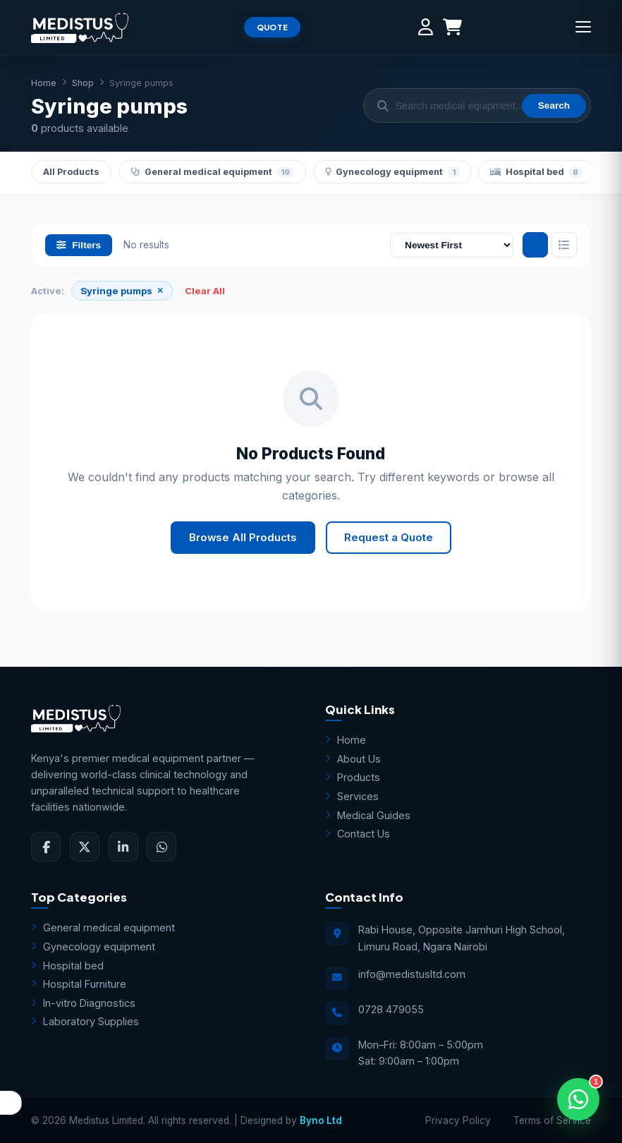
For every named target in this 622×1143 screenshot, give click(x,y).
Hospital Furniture (78, 984)
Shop (83, 83)
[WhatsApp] (161, 846)
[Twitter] (84, 846)
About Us (353, 759)
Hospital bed (536, 172)
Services (352, 796)
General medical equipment (212, 172)
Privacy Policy (458, 1120)
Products (352, 777)
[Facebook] (46, 846)
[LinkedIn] (123, 846)
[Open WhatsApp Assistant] (578, 1099)
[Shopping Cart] (452, 27)
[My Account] (425, 27)
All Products (71, 172)
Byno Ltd (321, 1120)
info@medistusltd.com (411, 974)
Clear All (205, 290)
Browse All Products (243, 537)
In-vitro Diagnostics (83, 1003)
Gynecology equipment (392, 172)
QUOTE (272, 27)
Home (43, 83)
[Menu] (583, 26)
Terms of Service (552, 1120)
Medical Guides (367, 815)
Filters (78, 245)
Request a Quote (388, 537)
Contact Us (357, 834)
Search (554, 105)
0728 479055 (391, 1009)
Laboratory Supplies (85, 1021)
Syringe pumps (121, 290)
